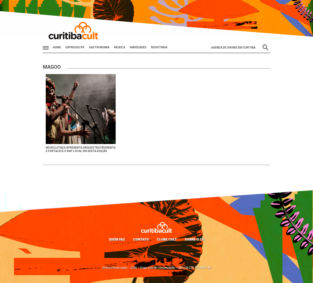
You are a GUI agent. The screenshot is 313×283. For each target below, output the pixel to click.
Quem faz (117, 239)
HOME (57, 47)
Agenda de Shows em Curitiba (233, 47)
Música (119, 47)
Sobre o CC (195, 239)
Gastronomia (99, 47)
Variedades (138, 47)
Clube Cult (167, 239)
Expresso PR (75, 47)
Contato (141, 239)
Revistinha (159, 47)
